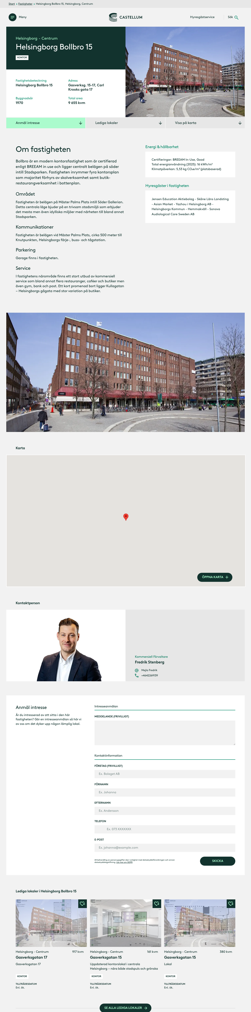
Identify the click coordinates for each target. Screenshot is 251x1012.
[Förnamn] (165, 792)
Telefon (100, 821)
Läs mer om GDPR (124, 862)
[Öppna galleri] (185, 72)
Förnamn (101, 784)
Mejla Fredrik (149, 670)
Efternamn (103, 802)
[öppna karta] (214, 577)
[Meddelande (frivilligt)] (165, 733)
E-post (99, 839)
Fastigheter (25, 3)
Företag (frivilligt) (109, 766)
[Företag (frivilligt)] (165, 774)
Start (12, 3)
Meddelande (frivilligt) (112, 716)
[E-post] (165, 848)
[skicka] (217, 861)
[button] (82, 903)
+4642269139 (149, 675)
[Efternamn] (165, 811)
